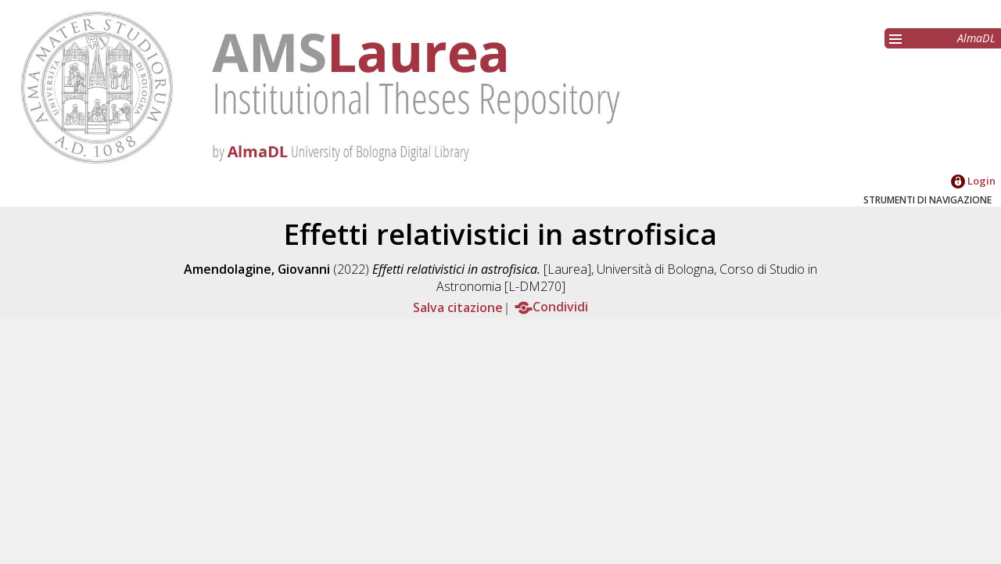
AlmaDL (976, 38)
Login (973, 181)
